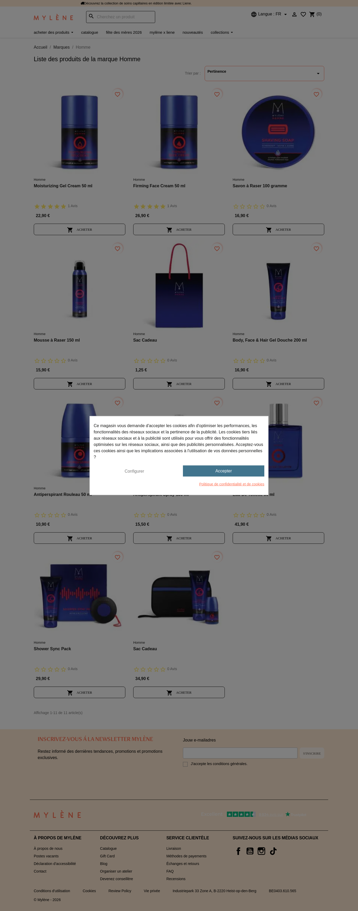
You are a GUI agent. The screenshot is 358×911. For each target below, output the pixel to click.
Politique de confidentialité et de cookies (231, 484)
